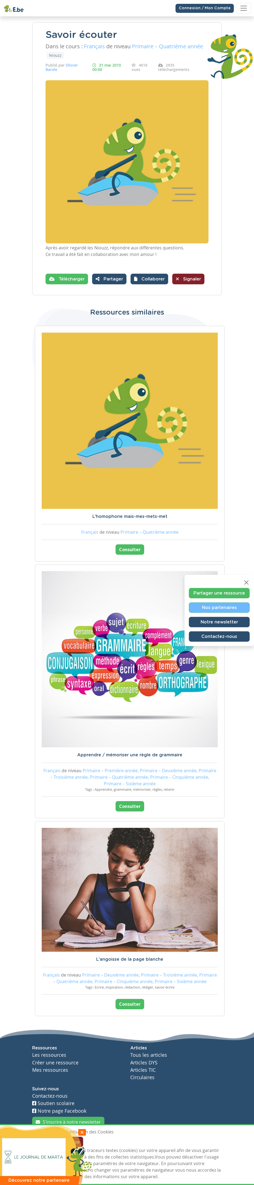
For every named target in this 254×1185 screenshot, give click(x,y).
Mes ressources (50, 1070)
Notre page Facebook (59, 1111)
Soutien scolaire (53, 1103)
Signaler (188, 279)
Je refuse (71, 1142)
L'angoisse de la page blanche (129, 959)
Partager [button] (109, 279)
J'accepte (45, 1142)
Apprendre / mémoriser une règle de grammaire (129, 755)
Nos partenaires (219, 607)
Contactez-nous (219, 636)
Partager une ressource (219, 593)
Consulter (130, 550)
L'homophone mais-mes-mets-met (129, 516)
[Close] (246, 582)
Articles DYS (144, 1062)
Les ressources (49, 1055)
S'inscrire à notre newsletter (68, 1122)
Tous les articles (148, 1055)
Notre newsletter (219, 622)
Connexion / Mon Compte (205, 8)
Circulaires (142, 1077)
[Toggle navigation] (243, 8)
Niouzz (55, 55)
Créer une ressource (55, 1062)
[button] (149, 279)
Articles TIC (143, 1070)
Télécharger (66, 279)
